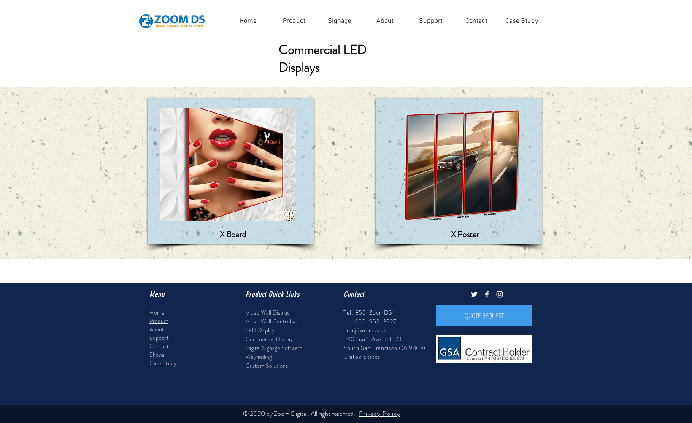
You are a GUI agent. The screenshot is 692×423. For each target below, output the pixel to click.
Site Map (160, 371)
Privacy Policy (379, 413)
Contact (159, 346)
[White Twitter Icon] (474, 294)
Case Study (162, 363)
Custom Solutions (267, 365)
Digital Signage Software (274, 348)
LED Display (260, 330)
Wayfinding (259, 356)
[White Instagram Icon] (499, 294)
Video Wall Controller (271, 321)
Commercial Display (269, 339)
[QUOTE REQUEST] (484, 315)
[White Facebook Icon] (487, 294)
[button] (293, 21)
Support (159, 338)
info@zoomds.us (365, 330)
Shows (156, 354)
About (156, 329)
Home (157, 312)
